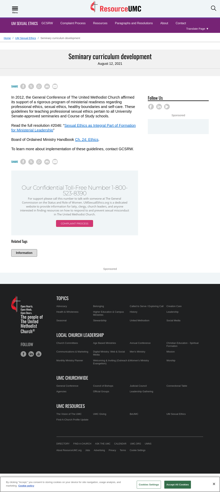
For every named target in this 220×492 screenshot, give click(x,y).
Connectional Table (176, 385)
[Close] (214, 484)
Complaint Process (73, 23)
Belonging (98, 306)
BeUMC (134, 414)
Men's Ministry (137, 351)
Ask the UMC (102, 443)
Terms (123, 450)
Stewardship (100, 320)
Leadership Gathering (141, 391)
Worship (170, 360)
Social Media (173, 320)
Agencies (61, 391)
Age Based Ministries (104, 343)
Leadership (172, 311)
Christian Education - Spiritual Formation (182, 344)
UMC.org (135, 443)
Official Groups (101, 391)
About (164, 23)
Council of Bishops (103, 385)
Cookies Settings (149, 484)
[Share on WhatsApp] (39, 86)
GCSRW (47, 23)
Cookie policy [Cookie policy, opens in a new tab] (26, 485)
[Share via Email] (55, 86)
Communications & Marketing (72, 351)
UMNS (148, 443)
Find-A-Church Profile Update (72, 419)
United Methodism (139, 320)
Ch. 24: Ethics (86, 139)
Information (24, 252)
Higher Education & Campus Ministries (108, 313)
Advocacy (61, 306)
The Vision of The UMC (69, 414)
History (133, 311)
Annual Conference (140, 343)
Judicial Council (138, 385)
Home (7, 38)
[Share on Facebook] (23, 86)
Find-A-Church (82, 443)
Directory (63, 443)
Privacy (112, 450)
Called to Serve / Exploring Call (147, 306)
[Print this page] (47, 86)
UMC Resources (70, 406)
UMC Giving (99, 414)
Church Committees (67, 343)
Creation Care (174, 306)
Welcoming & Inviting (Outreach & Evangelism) (111, 362)
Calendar (120, 443)
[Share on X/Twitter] (31, 86)
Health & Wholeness (67, 311)
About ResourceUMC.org (69, 450)
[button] (213, 8)
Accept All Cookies (177, 484)
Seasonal (61, 320)
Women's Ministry (139, 360)
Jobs (87, 450)
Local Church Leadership (80, 335)
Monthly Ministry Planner (69, 360)
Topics (62, 298)
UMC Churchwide (72, 377)
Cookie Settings (137, 450)
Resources (100, 23)
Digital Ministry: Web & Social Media (109, 353)
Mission (170, 351)
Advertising (99, 450)
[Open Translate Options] (197, 29)
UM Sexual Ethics (24, 23)
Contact (181, 23)
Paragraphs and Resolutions (134, 23)
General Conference (67, 385)
